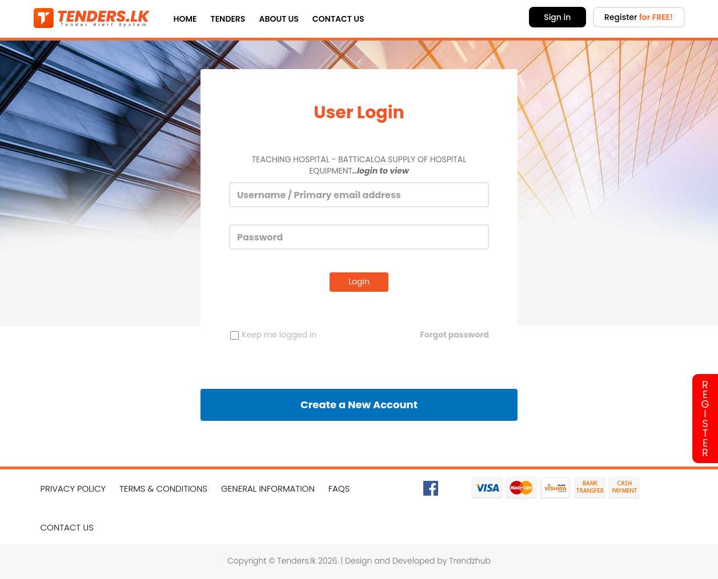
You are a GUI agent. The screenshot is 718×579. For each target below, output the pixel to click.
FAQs (339, 488)
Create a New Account (359, 404)
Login (359, 281)
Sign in (557, 17)
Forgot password (454, 334)
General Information (268, 488)
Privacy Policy (73, 488)
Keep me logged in (273, 334)
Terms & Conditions (163, 488)
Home (185, 19)
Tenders (228, 19)
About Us (278, 19)
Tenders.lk (296, 560)
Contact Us (338, 19)
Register (638, 17)
